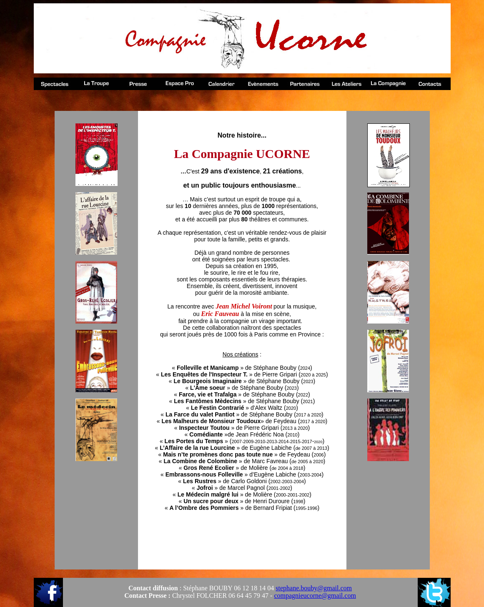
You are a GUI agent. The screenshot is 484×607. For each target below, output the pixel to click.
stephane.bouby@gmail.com (314, 588)
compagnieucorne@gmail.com (315, 595)
